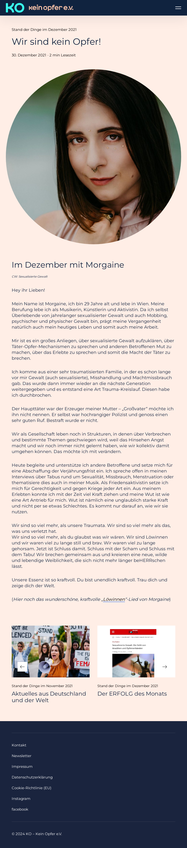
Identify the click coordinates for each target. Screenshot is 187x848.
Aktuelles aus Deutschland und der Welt (49, 697)
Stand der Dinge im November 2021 (42, 686)
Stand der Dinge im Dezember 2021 (44, 29)
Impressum (22, 766)
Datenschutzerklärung (32, 777)
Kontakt (19, 745)
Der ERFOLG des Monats (132, 693)
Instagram (21, 798)
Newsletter (21, 755)
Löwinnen (114, 599)
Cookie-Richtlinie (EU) (31, 788)
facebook (20, 809)
